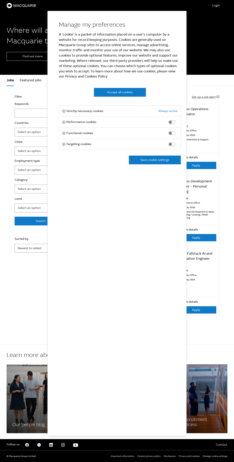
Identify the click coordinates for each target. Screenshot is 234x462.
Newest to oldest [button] (30, 248)
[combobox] (41, 132)
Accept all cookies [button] (120, 92)
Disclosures (170, 456)
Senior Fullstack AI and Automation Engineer (194, 256)
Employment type (27, 161)
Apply (196, 165)
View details (187, 157)
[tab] (10, 80)
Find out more (32, 56)
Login (216, 5)
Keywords (22, 104)
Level (18, 199)
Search (41, 221)
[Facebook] (32, 398)
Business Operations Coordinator (192, 111)
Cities (18, 142)
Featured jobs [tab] (30, 80)
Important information (122, 456)
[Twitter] (39, 444)
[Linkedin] (51, 444)
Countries (22, 123)
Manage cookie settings (215, 456)
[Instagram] (63, 444)
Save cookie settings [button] (154, 160)
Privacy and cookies (189, 456)
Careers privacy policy (149, 456)
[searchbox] (36, 132)
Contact (221, 444)
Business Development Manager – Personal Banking (194, 186)
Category (21, 180)
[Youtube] (75, 444)
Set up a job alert (205, 97)
